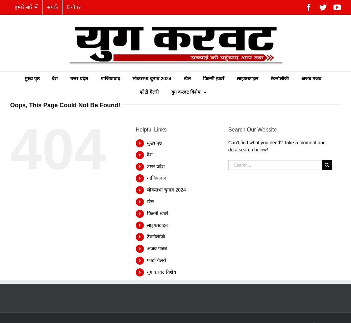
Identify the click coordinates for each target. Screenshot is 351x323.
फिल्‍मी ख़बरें (157, 213)
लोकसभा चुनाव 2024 (166, 190)
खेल (150, 201)
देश (150, 154)
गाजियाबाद (156, 178)
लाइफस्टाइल (157, 225)
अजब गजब (157, 248)
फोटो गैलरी (156, 260)
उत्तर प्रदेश (156, 166)
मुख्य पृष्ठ (154, 143)
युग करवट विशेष (161, 272)
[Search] (327, 165)
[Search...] (275, 165)
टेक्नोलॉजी (156, 236)
